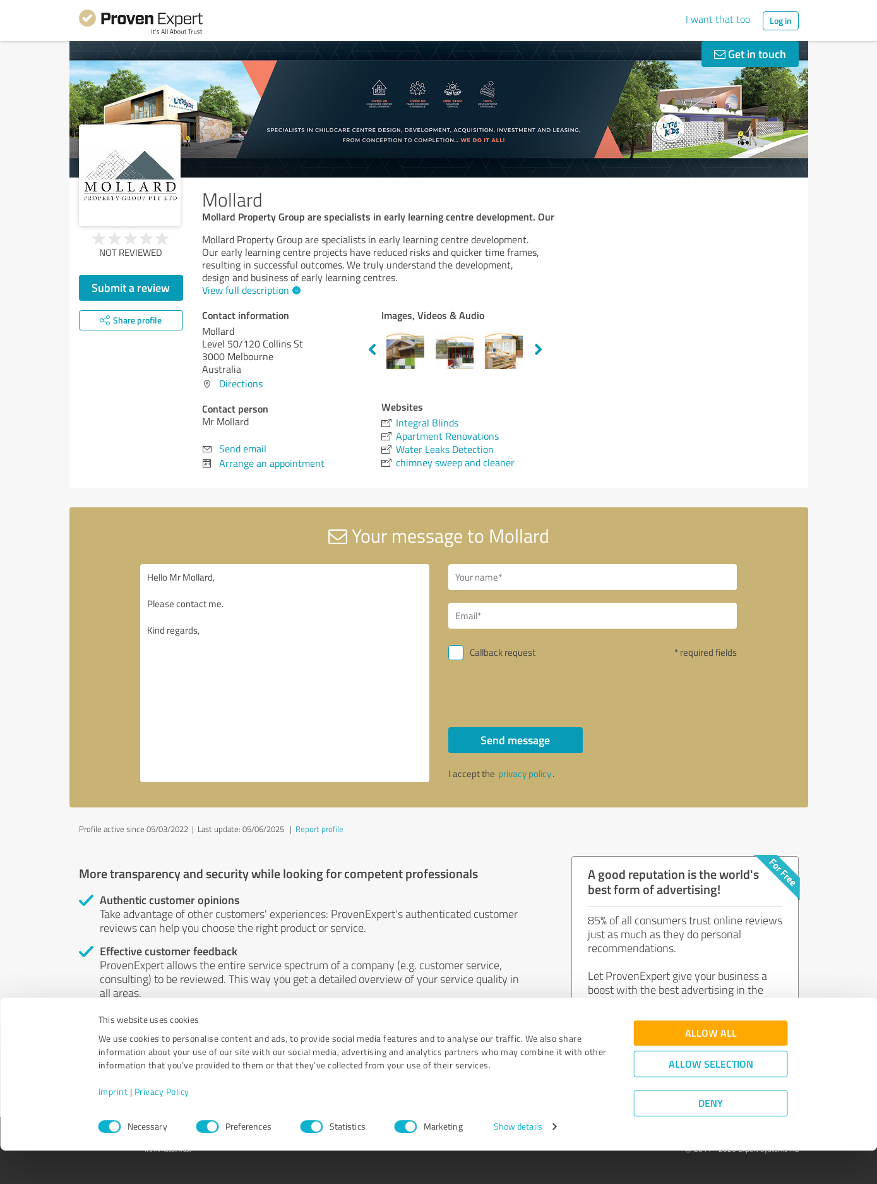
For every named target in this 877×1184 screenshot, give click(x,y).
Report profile (319, 829)
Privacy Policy (161, 1125)
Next (538, 350)
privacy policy (524, 773)
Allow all (711, 1067)
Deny (710, 1137)
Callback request (502, 652)
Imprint (113, 1125)
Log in (781, 21)
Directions (241, 383)
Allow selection (711, 1097)
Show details (518, 1160)
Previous (372, 350)
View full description (249, 290)
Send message (515, 740)
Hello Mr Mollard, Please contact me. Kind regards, (284, 673)
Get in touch (750, 53)
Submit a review (131, 287)
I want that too (718, 19)
